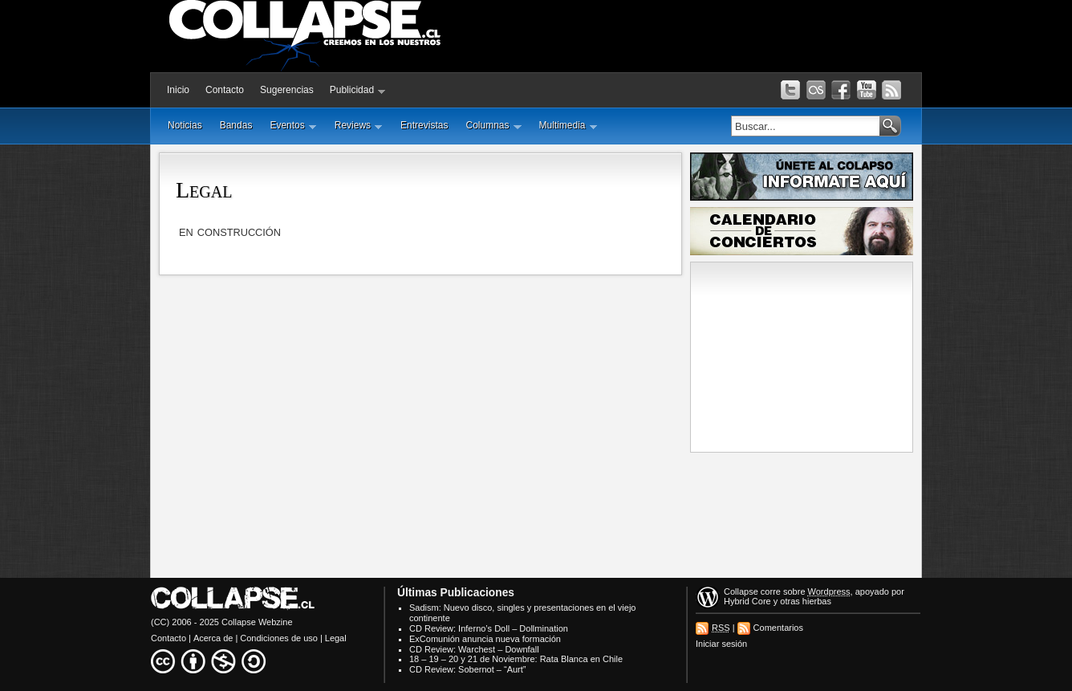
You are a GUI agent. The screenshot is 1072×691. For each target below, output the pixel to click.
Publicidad (358, 90)
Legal (204, 189)
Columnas (493, 126)
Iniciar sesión (721, 643)
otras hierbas (805, 601)
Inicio (178, 90)
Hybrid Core (747, 601)
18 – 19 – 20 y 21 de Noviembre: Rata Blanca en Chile (516, 659)
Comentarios (778, 627)
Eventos (293, 126)
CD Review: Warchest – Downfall (474, 649)
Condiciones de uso (279, 638)
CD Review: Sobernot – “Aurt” (467, 669)
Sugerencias (287, 90)
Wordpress (829, 591)
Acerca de (213, 638)
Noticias (185, 125)
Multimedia (568, 126)
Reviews (359, 126)
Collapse (741, 591)
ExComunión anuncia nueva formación (485, 639)
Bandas (236, 125)
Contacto (224, 90)
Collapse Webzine (256, 622)
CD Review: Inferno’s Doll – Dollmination (488, 628)
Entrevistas (424, 125)
